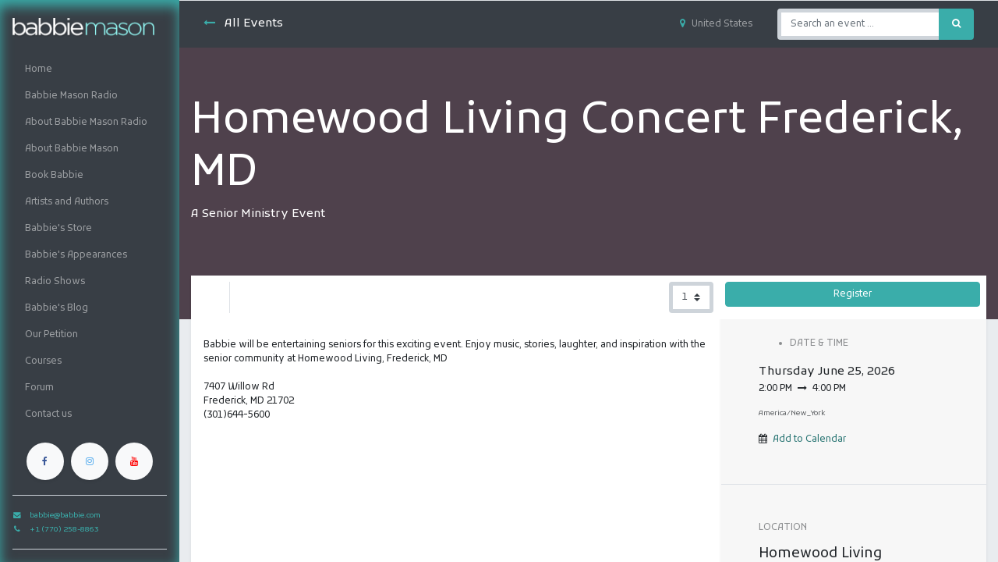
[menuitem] (89, 69)
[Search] (956, 24)
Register (852, 294)
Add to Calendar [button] (809, 439)
